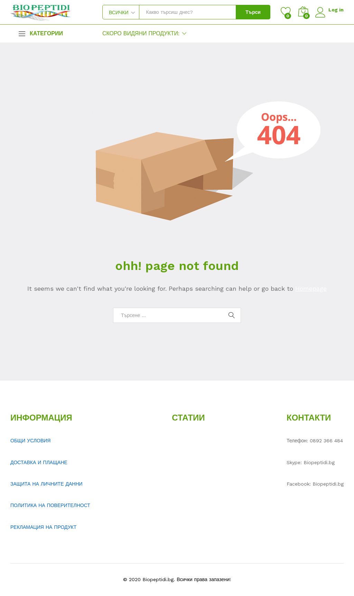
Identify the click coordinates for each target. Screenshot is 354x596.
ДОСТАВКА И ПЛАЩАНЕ (38, 462)
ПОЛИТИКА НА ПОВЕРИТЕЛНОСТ (50, 505)
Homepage (311, 288)
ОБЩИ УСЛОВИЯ (30, 440)
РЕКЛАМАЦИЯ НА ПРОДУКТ (43, 527)
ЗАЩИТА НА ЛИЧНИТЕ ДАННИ (46, 484)
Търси (251, 12)
